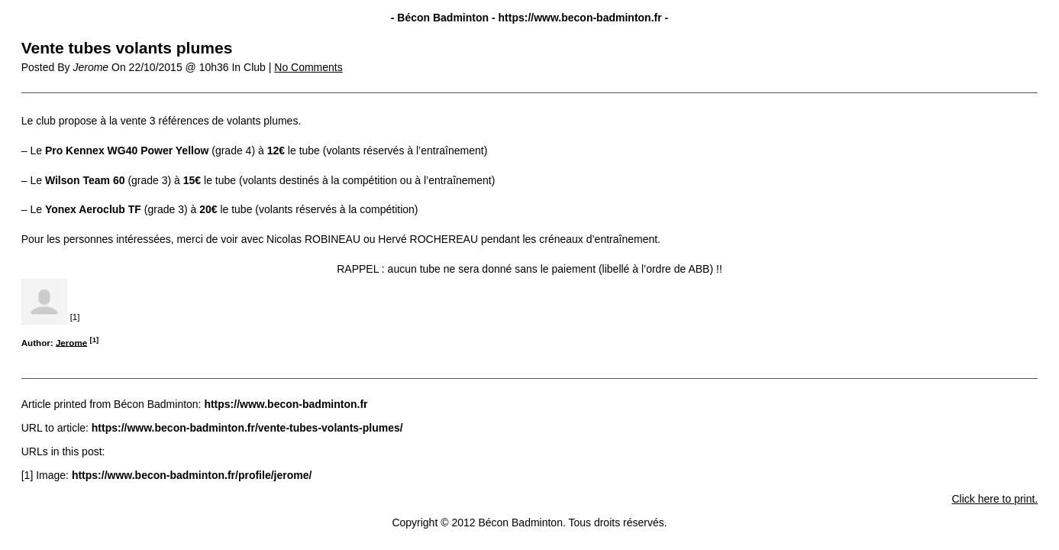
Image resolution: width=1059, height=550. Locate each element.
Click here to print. (994, 499)
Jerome (71, 342)
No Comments (308, 67)
